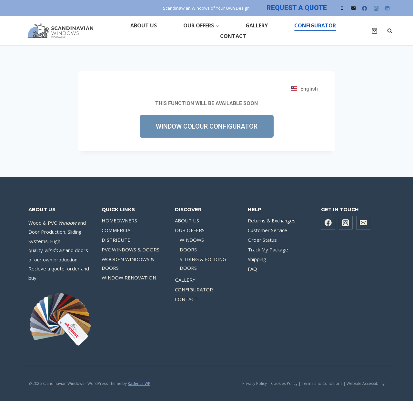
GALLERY (257, 25)
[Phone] (342, 8)
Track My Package (268, 249)
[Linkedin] (387, 8)
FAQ (252, 269)
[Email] (353, 8)
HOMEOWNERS (119, 220)
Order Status (262, 240)
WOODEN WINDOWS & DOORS (128, 263)
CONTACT (233, 36)
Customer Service (267, 230)
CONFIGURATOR (315, 25)
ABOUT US (143, 25)
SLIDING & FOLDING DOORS (203, 263)
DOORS (188, 249)
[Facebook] (365, 8)
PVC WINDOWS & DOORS (130, 249)
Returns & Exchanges (272, 220)
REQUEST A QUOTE (297, 8)
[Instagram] (376, 8)
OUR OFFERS (190, 230)
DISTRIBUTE (116, 240)
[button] (207, 126)
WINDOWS (192, 240)
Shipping (257, 259)
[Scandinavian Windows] (59, 31)
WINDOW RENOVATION (129, 277)
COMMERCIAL (117, 230)
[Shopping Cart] (374, 31)
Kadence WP (139, 383)
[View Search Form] (386, 30)
